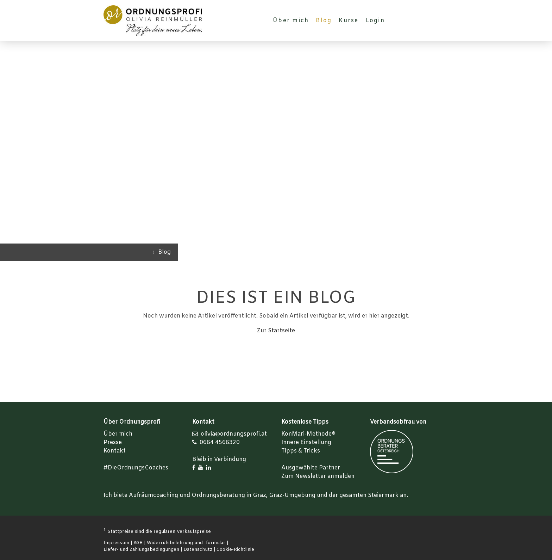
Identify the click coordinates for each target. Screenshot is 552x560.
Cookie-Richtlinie (235, 550)
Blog (324, 20)
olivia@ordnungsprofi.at (234, 434)
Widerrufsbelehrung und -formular (186, 543)
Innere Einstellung (306, 442)
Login (375, 20)
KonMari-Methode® (308, 434)
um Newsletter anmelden (320, 476)
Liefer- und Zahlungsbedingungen (141, 550)
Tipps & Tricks (300, 451)
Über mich (291, 20)
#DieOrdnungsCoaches (136, 468)
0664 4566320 (220, 442)
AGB (138, 543)
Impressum (116, 543)
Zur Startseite (276, 330)
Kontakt (115, 451)
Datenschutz (197, 550)
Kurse (348, 20)
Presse (113, 442)
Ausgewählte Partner (310, 468)
